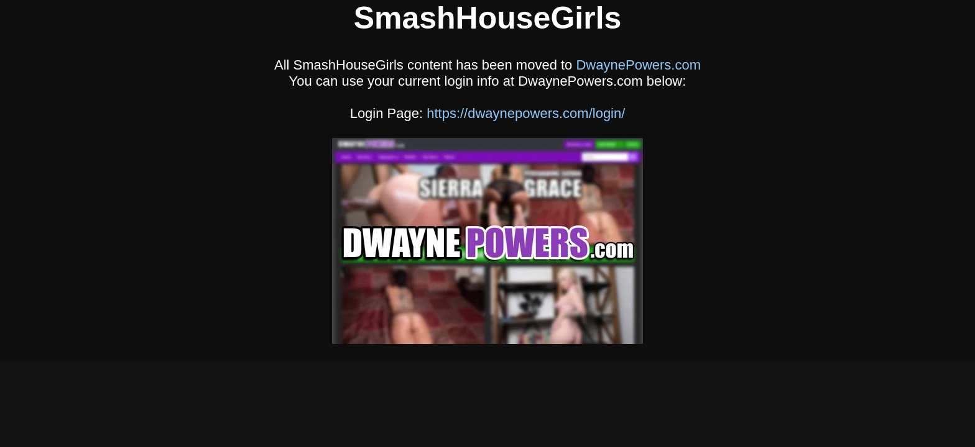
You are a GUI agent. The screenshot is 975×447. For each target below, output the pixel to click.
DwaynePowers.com (638, 65)
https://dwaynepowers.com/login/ (526, 113)
